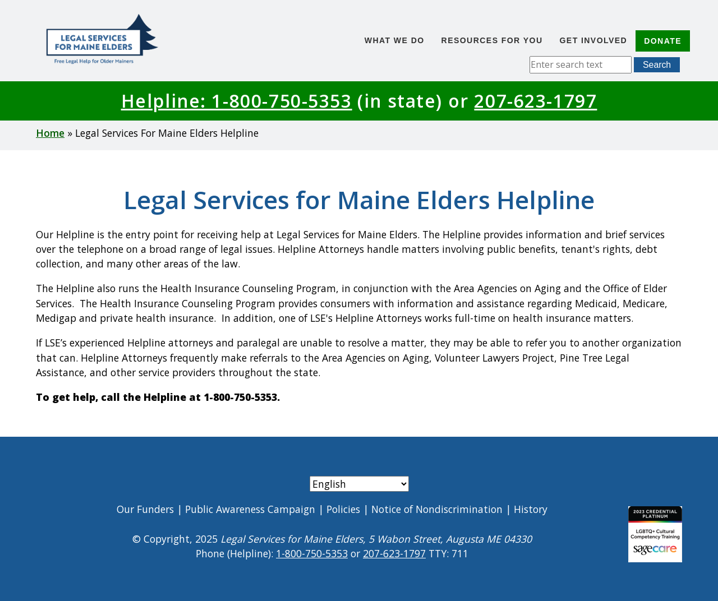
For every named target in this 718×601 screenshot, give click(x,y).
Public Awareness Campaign (250, 509)
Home (50, 133)
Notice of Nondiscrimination (437, 509)
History (530, 509)
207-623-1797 (535, 101)
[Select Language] (359, 484)
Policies (343, 509)
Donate (663, 40)
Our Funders (145, 509)
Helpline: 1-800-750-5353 (236, 101)
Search (657, 65)
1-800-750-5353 (312, 553)
